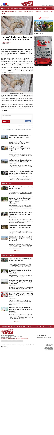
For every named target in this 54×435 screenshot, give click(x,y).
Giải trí (27, 8)
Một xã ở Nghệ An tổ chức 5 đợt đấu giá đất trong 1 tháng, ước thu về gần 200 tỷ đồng (21, 281)
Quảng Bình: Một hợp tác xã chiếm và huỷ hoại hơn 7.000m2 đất (20, 161)
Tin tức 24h (14, 340)
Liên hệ (43, 5)
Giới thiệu (7, 340)
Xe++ (30, 8)
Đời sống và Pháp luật (38, 33)
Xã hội (23, 8)
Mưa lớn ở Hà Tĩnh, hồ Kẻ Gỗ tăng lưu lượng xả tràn (20, 271)
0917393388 (4, 346)
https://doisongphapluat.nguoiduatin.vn (7, 335)
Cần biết (43, 8)
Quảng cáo (51, 5)
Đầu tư (20, 11)
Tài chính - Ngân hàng (28, 11)
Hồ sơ (51, 11)
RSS (3, 340)
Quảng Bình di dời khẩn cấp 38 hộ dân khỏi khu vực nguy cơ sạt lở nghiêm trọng (20, 200)
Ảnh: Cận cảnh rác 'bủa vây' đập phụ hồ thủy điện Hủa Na (21, 259)
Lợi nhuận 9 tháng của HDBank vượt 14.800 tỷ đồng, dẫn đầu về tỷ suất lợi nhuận (21, 295)
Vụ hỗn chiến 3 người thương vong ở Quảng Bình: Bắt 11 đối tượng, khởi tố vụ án (20, 214)
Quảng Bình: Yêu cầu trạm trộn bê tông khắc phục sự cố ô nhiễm (20, 136)
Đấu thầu (46, 11)
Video (39, 8)
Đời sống (18, 8)
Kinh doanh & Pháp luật (9, 8)
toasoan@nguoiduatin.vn (6, 347)
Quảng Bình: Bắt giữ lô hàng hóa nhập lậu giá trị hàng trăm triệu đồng (19, 148)
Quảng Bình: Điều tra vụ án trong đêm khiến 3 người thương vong (20, 226)
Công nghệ (35, 8)
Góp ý (47, 5)
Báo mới (20, 340)
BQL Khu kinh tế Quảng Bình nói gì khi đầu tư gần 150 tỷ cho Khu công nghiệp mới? (20, 238)
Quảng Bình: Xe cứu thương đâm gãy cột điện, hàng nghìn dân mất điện (21, 172)
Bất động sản (38, 11)
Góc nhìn (3, 13)
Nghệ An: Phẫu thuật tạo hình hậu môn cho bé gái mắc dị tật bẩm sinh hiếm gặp (20, 309)
